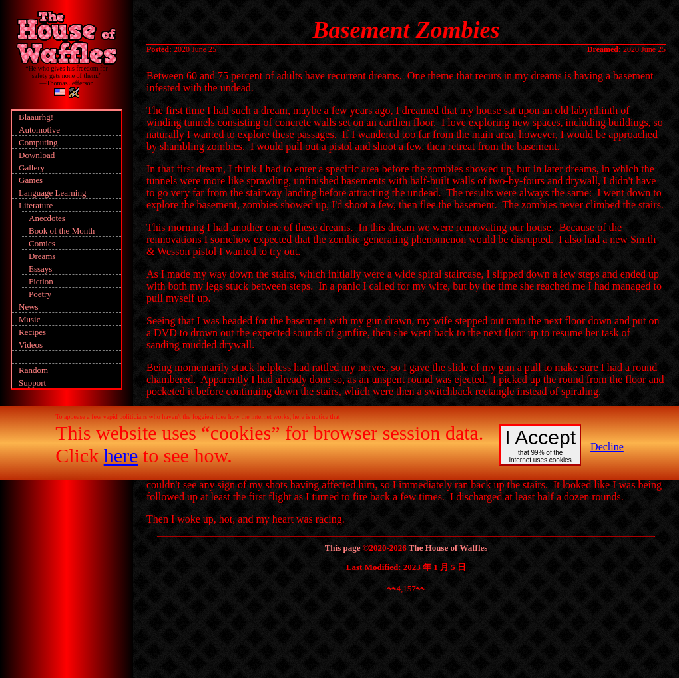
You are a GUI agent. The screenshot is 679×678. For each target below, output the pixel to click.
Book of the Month (62, 231)
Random (33, 370)
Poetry (40, 294)
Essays (40, 269)
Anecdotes (47, 218)
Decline (607, 446)
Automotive (39, 130)
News (29, 307)
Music (30, 319)
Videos (31, 345)
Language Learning (52, 193)
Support (32, 383)
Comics (42, 243)
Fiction (41, 281)
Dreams (42, 256)
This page (343, 548)
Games (31, 180)
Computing (38, 142)
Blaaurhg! (36, 117)
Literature (36, 205)
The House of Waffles (448, 548)
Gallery (32, 167)
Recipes (32, 332)
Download (37, 155)
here (121, 455)
